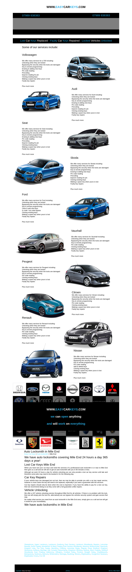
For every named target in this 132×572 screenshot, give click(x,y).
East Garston (70, 544)
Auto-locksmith (42, 454)
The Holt (40, 548)
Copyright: (19, 570)
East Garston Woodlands (72, 546)
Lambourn (52, 544)
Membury (54, 548)
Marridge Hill (45, 550)
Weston (77, 554)
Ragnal (83, 548)
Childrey (63, 548)
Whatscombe (94, 546)
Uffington (58, 552)
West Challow (95, 550)
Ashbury (36, 550)
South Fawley (36, 546)
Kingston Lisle (29, 548)
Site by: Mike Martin (114, 570)
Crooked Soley (69, 552)
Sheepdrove (28, 544)
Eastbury (60, 544)
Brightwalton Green (31, 556)
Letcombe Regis (73, 548)
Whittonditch (54, 554)
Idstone (86, 550)
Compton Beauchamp (59, 550)
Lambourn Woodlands (84, 544)
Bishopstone (28, 554)
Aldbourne (50, 552)
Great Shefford (93, 548)
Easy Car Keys (29, 454)
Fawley (59, 546)
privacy (68, 570)
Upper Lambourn (40, 544)
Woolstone (28, 550)
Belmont (45, 554)
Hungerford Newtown (99, 554)
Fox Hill (42, 556)
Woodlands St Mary (49, 546)
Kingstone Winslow (75, 550)
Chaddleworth (102, 552)
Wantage (63, 554)
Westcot (86, 546)
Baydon (96, 544)
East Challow (39, 552)
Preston (80, 552)
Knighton (104, 548)
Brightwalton (85, 554)
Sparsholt (103, 546)
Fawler (47, 548)
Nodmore (38, 554)
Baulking (70, 554)
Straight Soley (89, 552)
